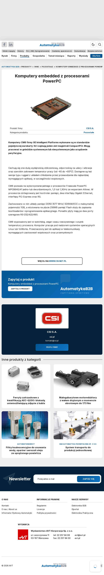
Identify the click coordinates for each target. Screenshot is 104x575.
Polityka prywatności (46, 513)
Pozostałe (89, 132)
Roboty (21, 51)
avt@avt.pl (80, 535)
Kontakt (5, 505)
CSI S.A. (90, 128)
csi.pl (52, 337)
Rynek (5, 56)
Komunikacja (79, 51)
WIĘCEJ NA (52, 261)
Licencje (41, 509)
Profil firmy (52, 347)
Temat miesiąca (56, 56)
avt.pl (77, 538)
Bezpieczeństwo (95, 51)
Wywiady (83, 56)
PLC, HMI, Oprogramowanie (37, 51)
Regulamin (41, 505)
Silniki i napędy (9, 51)
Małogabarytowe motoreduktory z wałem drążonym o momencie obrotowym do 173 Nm (78, 400)
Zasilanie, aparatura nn (62, 51)
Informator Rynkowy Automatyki (17, 513)
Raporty (71, 56)
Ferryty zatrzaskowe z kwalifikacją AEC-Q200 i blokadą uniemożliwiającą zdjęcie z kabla (26, 400)
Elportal (75, 509)
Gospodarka (39, 56)
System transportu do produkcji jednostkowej (78, 449)
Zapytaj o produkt (20, 289)
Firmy (14, 56)
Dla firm (96, 56)
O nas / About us (9, 509)
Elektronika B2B (79, 505)
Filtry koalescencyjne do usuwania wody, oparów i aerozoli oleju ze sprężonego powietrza (26, 450)
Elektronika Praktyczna (82, 513)
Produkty (24, 56)
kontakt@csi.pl (52, 341)
